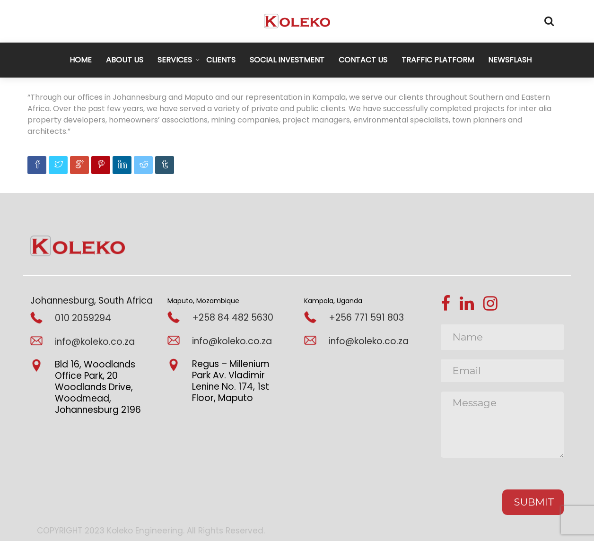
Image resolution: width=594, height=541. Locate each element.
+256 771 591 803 (366, 317)
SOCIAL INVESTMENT (287, 59)
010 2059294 (83, 318)
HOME (81, 59)
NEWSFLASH (510, 59)
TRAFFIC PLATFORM (438, 59)
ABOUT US (124, 59)
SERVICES (174, 59)
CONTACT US (363, 59)
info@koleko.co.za (95, 341)
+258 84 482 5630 (232, 317)
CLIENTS (221, 59)
